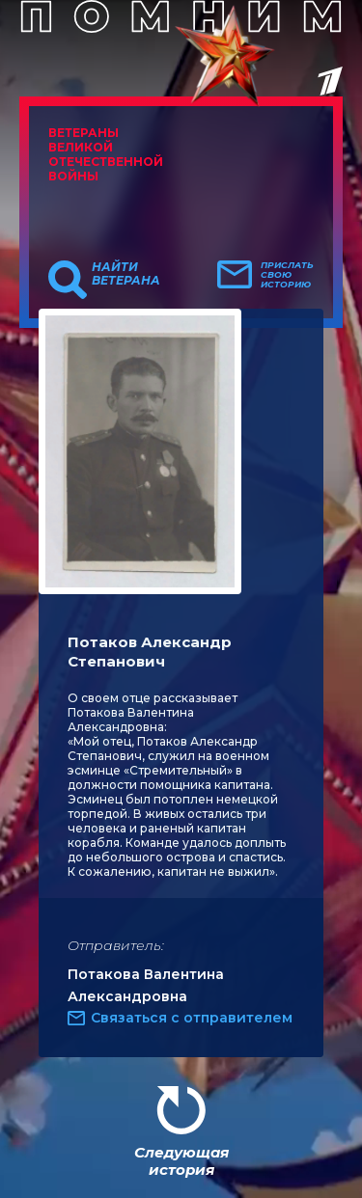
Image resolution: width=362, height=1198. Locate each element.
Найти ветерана (126, 273)
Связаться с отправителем (191, 1017)
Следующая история (181, 1161)
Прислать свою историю (287, 274)
